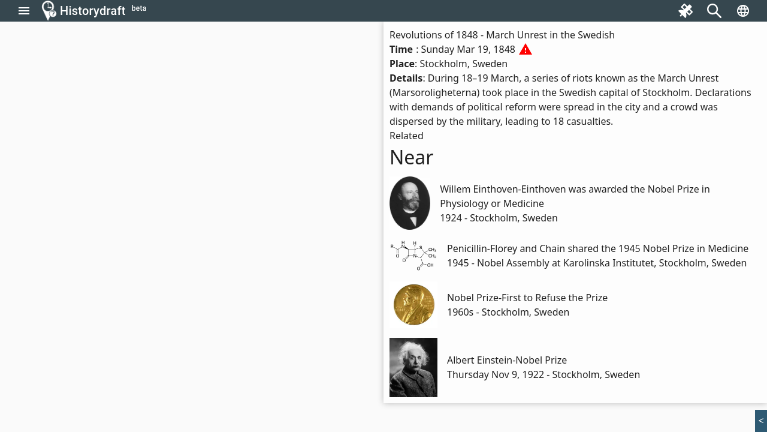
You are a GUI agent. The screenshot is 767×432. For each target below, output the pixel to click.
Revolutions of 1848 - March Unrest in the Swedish (502, 34)
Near (411, 157)
